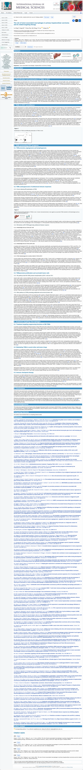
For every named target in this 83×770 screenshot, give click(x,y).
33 (35, 166)
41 (47, 183)
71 (46, 315)
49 (52, 233)
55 (43, 259)
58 (76, 279)
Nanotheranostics (6, 77)
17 (33, 112)
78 (35, 352)
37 (36, 179)
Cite (52, 17)
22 (34, 115)
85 (24, 376)
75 (46, 338)
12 (76, 98)
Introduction (6, 55)
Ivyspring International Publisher (45, 766)
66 (65, 290)
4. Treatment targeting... (6, 63)
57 (26, 270)
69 (27, 299)
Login (25, 12)
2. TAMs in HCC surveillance (6, 59)
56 (26, 262)
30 (74, 155)
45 (76, 203)
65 (63, 290)
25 (74, 118)
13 (77, 98)
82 (68, 361)
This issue (46, 17)
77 (64, 350)
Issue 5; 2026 (4, 17)
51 (61, 241)
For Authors (8, 12)
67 (39, 296)
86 (63, 381)
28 (40, 153)
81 (74, 360)
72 (38, 317)
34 (14, 169)
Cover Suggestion (5, 42)
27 (51, 125)
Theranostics (6, 71)
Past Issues (4, 32)
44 (66, 201)
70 (58, 302)
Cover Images (5, 37)
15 (69, 110)
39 (58, 180)
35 (49, 169)
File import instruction (38, 46)
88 (55, 386)
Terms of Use (70, 767)
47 (18, 207)
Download (30, 46)
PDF (74, 16)
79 (39, 353)
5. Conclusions (6, 65)
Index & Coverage (5, 39)
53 (24, 253)
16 (54, 111)
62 (39, 283)
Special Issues (5, 44)
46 (78, 203)
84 (58, 370)
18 (35, 112)
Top (6, 54)
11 (27, 97)
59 (78, 279)
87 (65, 381)
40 (22, 183)
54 (74, 258)
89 (77, 399)
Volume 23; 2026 (5, 30)
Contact (31, 12)
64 (23, 287)
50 (32, 236)
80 (41, 357)
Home (2, 12)
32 (64, 163)
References (6, 68)
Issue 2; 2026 (4, 25)
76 (49, 342)
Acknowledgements (6, 66)
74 (32, 329)
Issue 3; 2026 (4, 22)
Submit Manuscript (18, 12)
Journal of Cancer (6, 80)
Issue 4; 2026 (4, 20)
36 (67, 169)
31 (76, 155)
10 (44, 96)
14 (28, 102)
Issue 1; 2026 (4, 27)
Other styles (23, 42)
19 (32, 115)
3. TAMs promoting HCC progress (6, 61)
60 (37, 283)
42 (37, 195)
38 (56, 180)
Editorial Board (5, 34)
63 (70, 285)
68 (29, 297)
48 (78, 222)
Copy (17, 42)
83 (20, 365)
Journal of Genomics (6, 83)
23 (38, 116)
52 (77, 248)
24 (40, 116)
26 (21, 123)
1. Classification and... (6, 57)
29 (29, 155)
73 (58, 328)
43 (73, 195)
